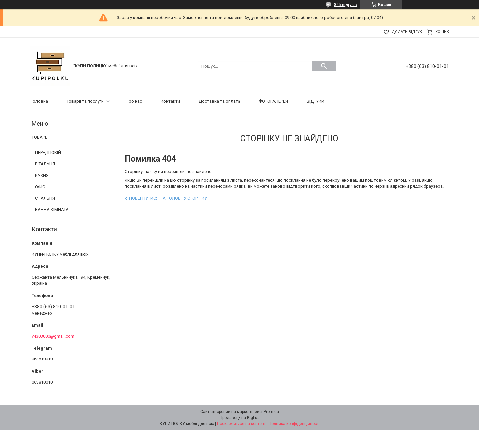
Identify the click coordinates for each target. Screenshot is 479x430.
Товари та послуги (85, 101)
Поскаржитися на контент (241, 423)
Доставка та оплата (219, 101)
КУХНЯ (42, 175)
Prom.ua (271, 411)
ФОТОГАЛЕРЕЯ (273, 101)
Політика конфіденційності (294, 423)
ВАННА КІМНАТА (52, 209)
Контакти (170, 101)
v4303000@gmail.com (53, 336)
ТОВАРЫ (40, 137)
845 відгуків (345, 4)
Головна (39, 101)
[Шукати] (324, 66)
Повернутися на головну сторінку (168, 198)
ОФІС (40, 186)
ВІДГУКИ (315, 101)
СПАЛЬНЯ (45, 198)
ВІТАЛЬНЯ (45, 163)
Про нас (134, 101)
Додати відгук (407, 32)
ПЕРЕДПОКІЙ (48, 152)
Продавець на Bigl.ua (240, 417)
